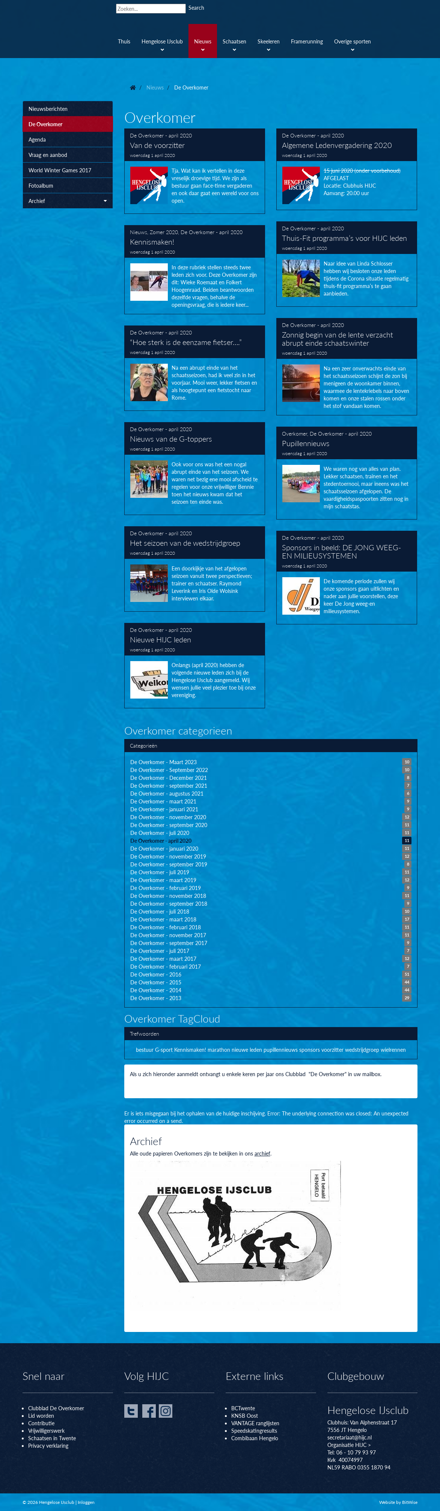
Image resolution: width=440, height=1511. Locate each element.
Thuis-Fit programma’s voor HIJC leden (346, 264)
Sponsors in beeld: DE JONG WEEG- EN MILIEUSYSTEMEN (346, 577)
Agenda (37, 139)
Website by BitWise (398, 1502)
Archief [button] (68, 201)
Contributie (41, 1423)
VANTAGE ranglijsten (255, 1423)
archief (262, 1153)
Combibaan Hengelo (254, 1438)
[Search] (151, 8)
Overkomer (294, 433)
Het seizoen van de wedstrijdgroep (194, 569)
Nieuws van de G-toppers (194, 468)
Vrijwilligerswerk (46, 1430)
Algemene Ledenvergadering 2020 (346, 169)
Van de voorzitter (194, 171)
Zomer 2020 (164, 232)
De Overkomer (45, 124)
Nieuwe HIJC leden (194, 665)
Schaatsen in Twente (52, 1438)
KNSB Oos (243, 1415)
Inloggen (86, 1502)
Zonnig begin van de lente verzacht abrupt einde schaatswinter (346, 366)
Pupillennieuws (346, 473)
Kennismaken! (194, 269)
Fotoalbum (41, 185)
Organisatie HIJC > (349, 1444)
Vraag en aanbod (48, 154)
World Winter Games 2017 (60, 170)
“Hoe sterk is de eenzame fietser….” (194, 368)
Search (196, 7)
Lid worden (41, 1415)
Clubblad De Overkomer (56, 1408)
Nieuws (138, 232)
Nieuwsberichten (48, 108)
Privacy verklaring (48, 1445)
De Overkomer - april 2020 (161, 135)
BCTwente (243, 1408)
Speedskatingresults (254, 1430)
